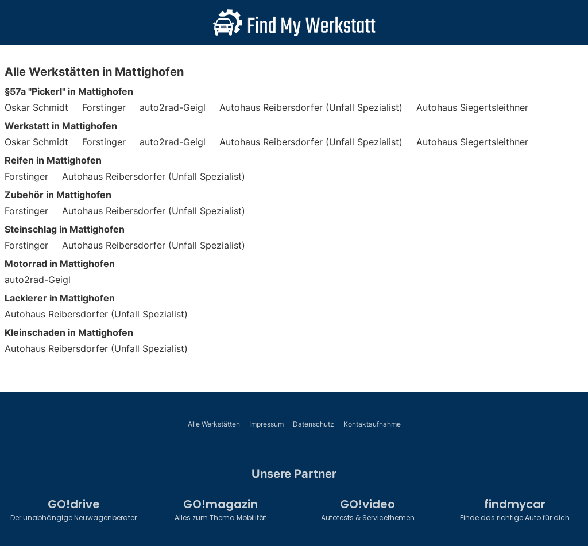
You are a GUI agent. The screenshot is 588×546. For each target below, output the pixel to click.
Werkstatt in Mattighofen (61, 125)
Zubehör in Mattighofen (58, 194)
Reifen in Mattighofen (53, 160)
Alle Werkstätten (214, 424)
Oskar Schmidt (36, 107)
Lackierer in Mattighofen (60, 298)
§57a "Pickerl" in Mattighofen (69, 91)
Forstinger (104, 107)
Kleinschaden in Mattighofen (69, 332)
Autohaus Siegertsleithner (472, 107)
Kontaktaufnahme (372, 424)
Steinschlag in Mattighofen (65, 229)
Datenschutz (313, 424)
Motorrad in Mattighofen (60, 263)
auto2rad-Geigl (173, 107)
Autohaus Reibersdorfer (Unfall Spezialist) (311, 107)
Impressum (266, 424)
